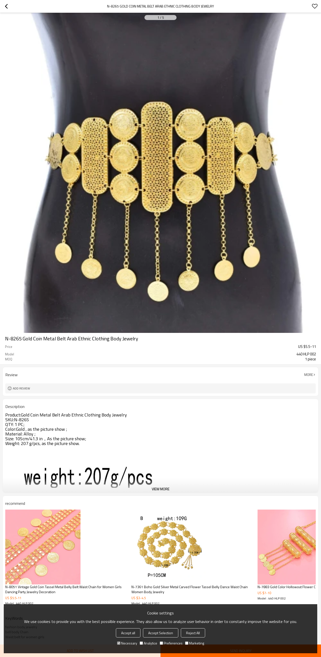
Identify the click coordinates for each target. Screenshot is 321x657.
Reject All (193, 632)
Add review (21, 388)
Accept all (128, 632)
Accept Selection (160, 632)
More (308, 374)
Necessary (127, 643)
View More (160, 489)
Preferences (171, 643)
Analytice (148, 643)
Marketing (194, 643)
